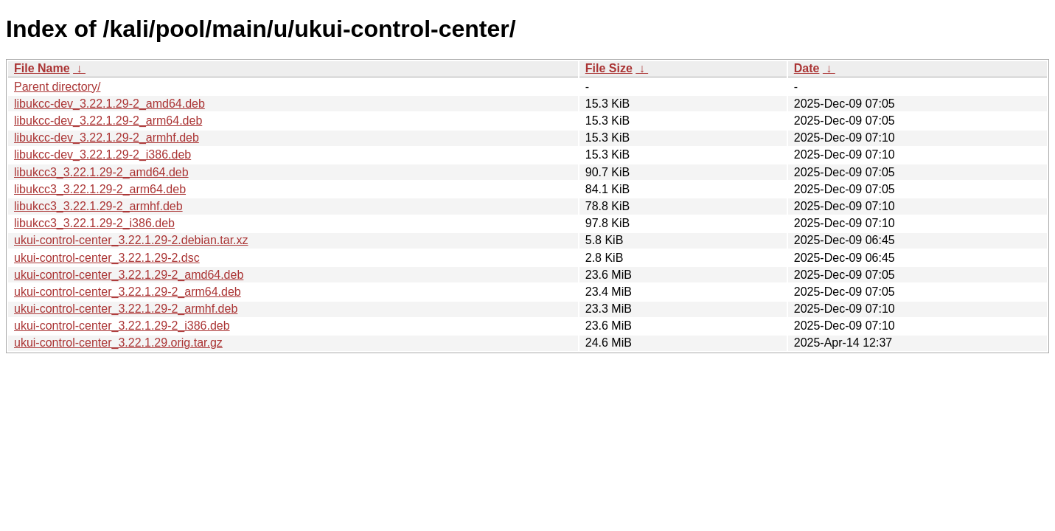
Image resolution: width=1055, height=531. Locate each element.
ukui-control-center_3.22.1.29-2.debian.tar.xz (131, 240)
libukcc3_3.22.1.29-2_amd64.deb (101, 172)
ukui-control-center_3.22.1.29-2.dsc (107, 257)
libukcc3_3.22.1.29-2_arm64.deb (100, 189)
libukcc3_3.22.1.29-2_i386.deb (94, 223)
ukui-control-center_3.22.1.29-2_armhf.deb (125, 308)
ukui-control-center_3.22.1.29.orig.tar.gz (118, 342)
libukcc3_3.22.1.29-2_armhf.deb (98, 206)
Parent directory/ (57, 86)
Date (807, 68)
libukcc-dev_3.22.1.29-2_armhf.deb (106, 137)
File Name (42, 68)
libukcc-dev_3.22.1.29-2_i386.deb (102, 154)
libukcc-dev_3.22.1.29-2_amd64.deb (109, 103)
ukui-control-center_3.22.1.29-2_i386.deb (122, 325)
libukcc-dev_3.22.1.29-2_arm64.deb (108, 120)
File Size (609, 68)
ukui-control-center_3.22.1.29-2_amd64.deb (128, 274)
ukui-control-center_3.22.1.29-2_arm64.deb (127, 291)
